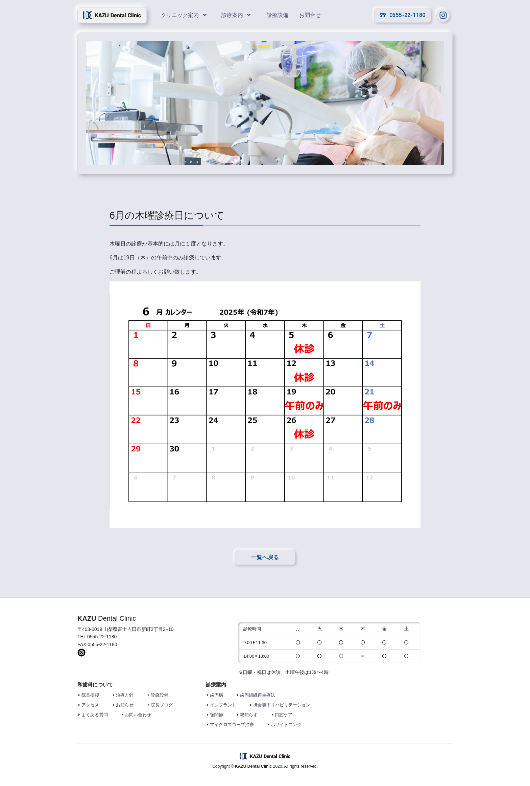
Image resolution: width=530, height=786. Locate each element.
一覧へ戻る (265, 557)
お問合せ (310, 15)
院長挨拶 (90, 695)
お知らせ (125, 704)
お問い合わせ (138, 714)
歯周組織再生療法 (257, 695)
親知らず (249, 714)
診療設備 (278, 15)
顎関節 (216, 714)
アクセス (90, 704)
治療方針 (125, 695)
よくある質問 (94, 714)
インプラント (223, 704)
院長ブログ (162, 704)
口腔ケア (283, 714)
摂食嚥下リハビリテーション (281, 704)
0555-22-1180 (403, 15)
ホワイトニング (286, 724)
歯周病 (216, 695)
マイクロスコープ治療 (232, 724)
